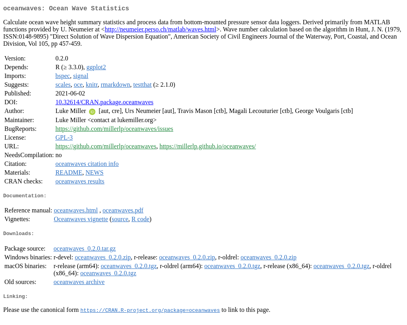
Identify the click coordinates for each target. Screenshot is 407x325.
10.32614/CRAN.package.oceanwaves (104, 103)
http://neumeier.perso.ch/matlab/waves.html (160, 30)
